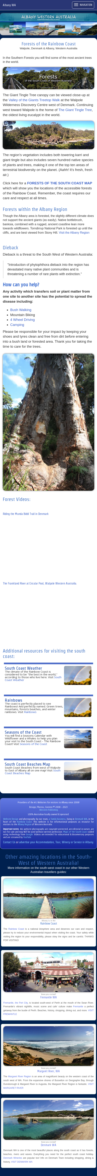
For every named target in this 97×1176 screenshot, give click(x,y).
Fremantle (78, 1006)
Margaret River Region (19, 1076)
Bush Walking (20, 310)
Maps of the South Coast (75, 831)
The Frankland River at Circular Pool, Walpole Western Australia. (40, 583)
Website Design (10, 819)
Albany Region (24, 824)
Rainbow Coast (24, 821)
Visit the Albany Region (74, 232)
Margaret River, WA (48, 1071)
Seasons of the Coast (23, 732)
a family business (57, 819)
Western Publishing (48, 809)
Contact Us (9, 842)
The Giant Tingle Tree (75, 110)
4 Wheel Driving (22, 320)
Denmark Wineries (12, 1158)
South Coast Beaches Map (27, 764)
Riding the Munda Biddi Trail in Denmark (26, 513)
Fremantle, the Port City (15, 1003)
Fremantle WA (48, 997)
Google (29, 834)
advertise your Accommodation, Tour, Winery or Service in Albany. (56, 842)
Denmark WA (81, 819)
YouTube (27, 837)
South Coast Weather (23, 668)
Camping (17, 325)
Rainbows (13, 700)
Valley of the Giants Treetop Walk (34, 100)
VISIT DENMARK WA (21, 1162)
